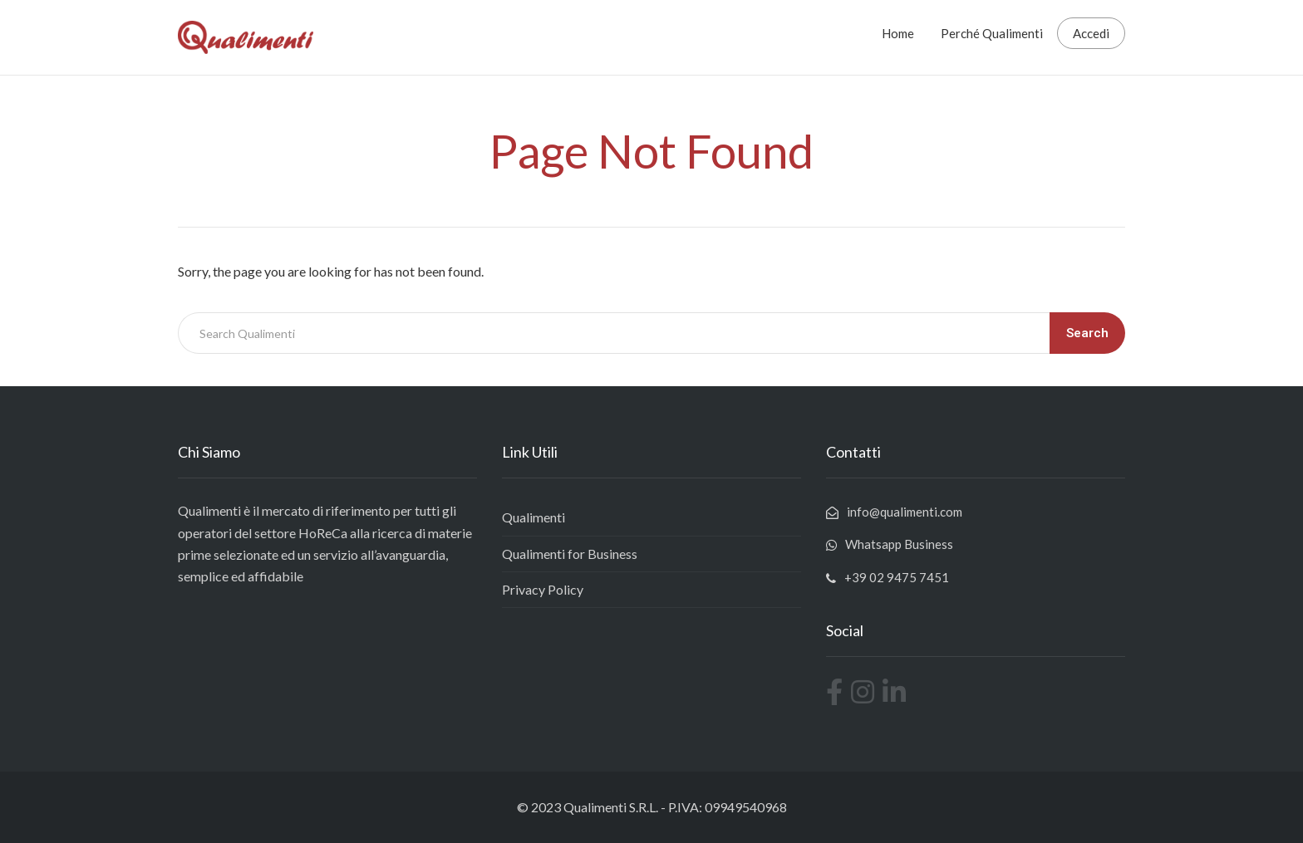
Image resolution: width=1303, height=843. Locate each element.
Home (898, 33)
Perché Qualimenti (992, 33)
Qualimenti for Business (569, 553)
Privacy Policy (542, 589)
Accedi (1091, 33)
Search (1087, 333)
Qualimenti (533, 517)
